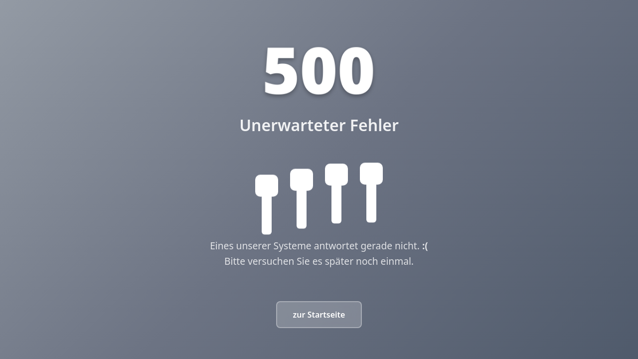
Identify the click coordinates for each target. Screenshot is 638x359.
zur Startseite (319, 314)
